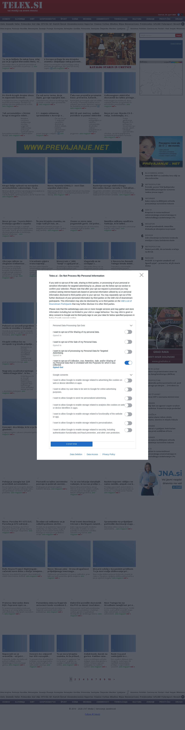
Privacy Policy (108, 454)
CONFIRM (71, 444)
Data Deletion (76, 454)
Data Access (92, 454)
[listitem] (92, 325)
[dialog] (92, 365)
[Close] (142, 276)
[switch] (128, 332)
